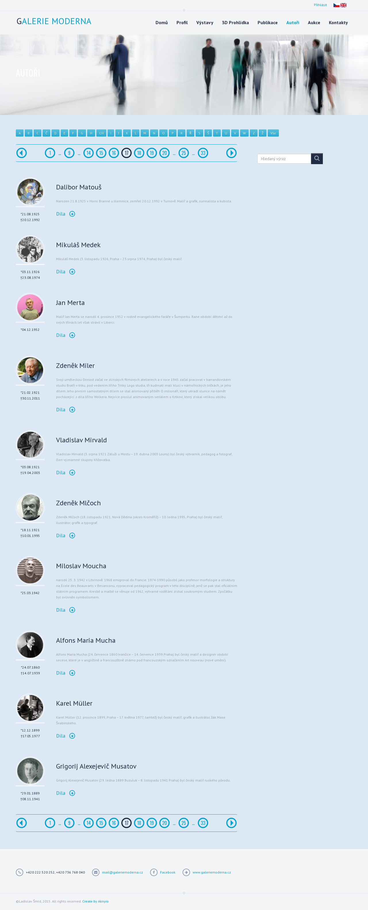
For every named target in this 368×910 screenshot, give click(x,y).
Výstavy (204, 22)
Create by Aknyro (95, 901)
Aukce (314, 22)
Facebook (167, 872)
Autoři (292, 22)
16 (114, 152)
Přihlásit (320, 5)
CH (101, 133)
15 (101, 152)
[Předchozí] (21, 153)
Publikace (268, 22)
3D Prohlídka (235, 22)
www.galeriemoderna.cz (212, 872)
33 (203, 152)
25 (183, 152)
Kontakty (338, 22)
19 (152, 152)
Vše (273, 133)
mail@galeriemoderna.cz (122, 872)
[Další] (231, 153)
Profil (182, 22)
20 (164, 152)
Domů (162, 22)
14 (89, 152)
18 (139, 152)
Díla (65, 213)
